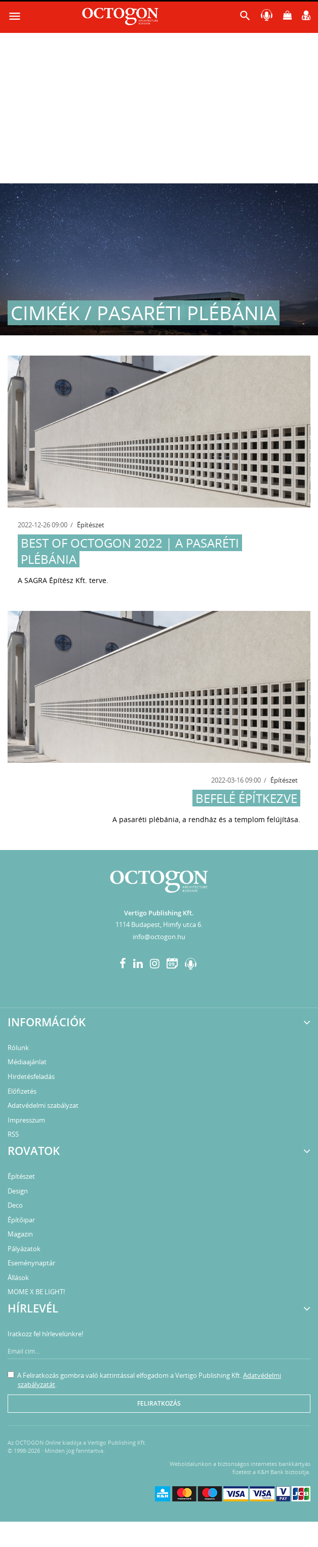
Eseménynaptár (31, 1262)
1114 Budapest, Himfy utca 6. (159, 924)
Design (18, 1190)
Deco (15, 1205)
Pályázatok (24, 1248)
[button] (245, 18)
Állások (18, 1277)
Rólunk (18, 1047)
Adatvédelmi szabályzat (43, 1105)
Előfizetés (22, 1091)
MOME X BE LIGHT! (36, 1291)
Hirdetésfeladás (31, 1076)
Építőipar (21, 1219)
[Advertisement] (159, 107)
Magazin (20, 1234)
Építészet (90, 524)
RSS (13, 1134)
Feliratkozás (159, 1403)
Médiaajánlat (27, 1061)
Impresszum (26, 1120)
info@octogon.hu (159, 936)
